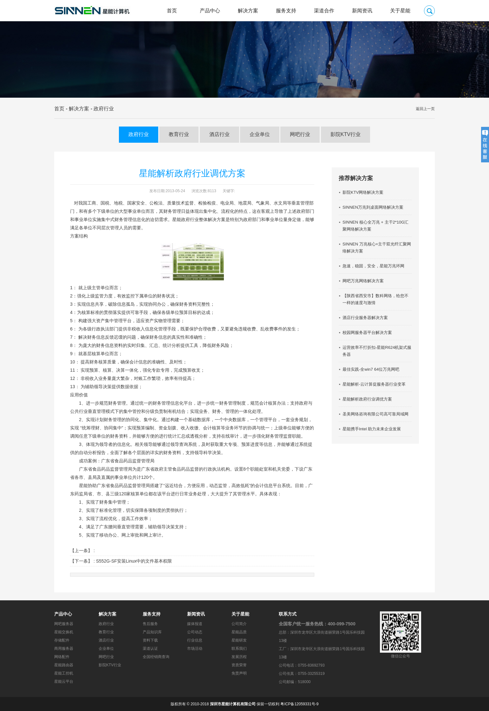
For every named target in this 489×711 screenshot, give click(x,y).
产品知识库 (152, 632)
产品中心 (210, 10)
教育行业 (179, 134)
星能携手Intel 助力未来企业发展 (371, 429)
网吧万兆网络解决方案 (363, 280)
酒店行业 (219, 134)
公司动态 (194, 632)
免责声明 (239, 673)
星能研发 (239, 640)
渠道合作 (324, 10)
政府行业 (104, 108)
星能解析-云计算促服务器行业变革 (374, 384)
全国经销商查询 (156, 657)
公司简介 (239, 624)
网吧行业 (300, 134)
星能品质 (239, 632)
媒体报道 (194, 624)
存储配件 (61, 640)
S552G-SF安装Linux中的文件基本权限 (134, 561)
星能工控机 (63, 673)
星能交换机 (63, 632)
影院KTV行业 (345, 134)
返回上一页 (425, 109)
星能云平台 (63, 681)
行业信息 (194, 640)
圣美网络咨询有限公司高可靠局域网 (375, 414)
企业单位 (260, 134)
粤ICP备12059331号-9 (299, 704)
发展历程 (239, 657)
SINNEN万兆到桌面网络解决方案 (372, 207)
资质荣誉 (239, 665)
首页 (172, 10)
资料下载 (150, 640)
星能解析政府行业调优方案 (367, 399)
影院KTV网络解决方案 (362, 192)
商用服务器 (63, 648)
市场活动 (194, 648)
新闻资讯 (362, 10)
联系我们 (239, 648)
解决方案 (248, 10)
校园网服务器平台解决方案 (367, 332)
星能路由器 (63, 665)
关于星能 (400, 10)
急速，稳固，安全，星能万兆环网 (373, 266)
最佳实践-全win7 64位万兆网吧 (370, 369)
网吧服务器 (63, 624)
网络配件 (61, 657)
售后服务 (150, 624)
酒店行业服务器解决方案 (365, 317)
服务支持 (286, 10)
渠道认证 (150, 648)
